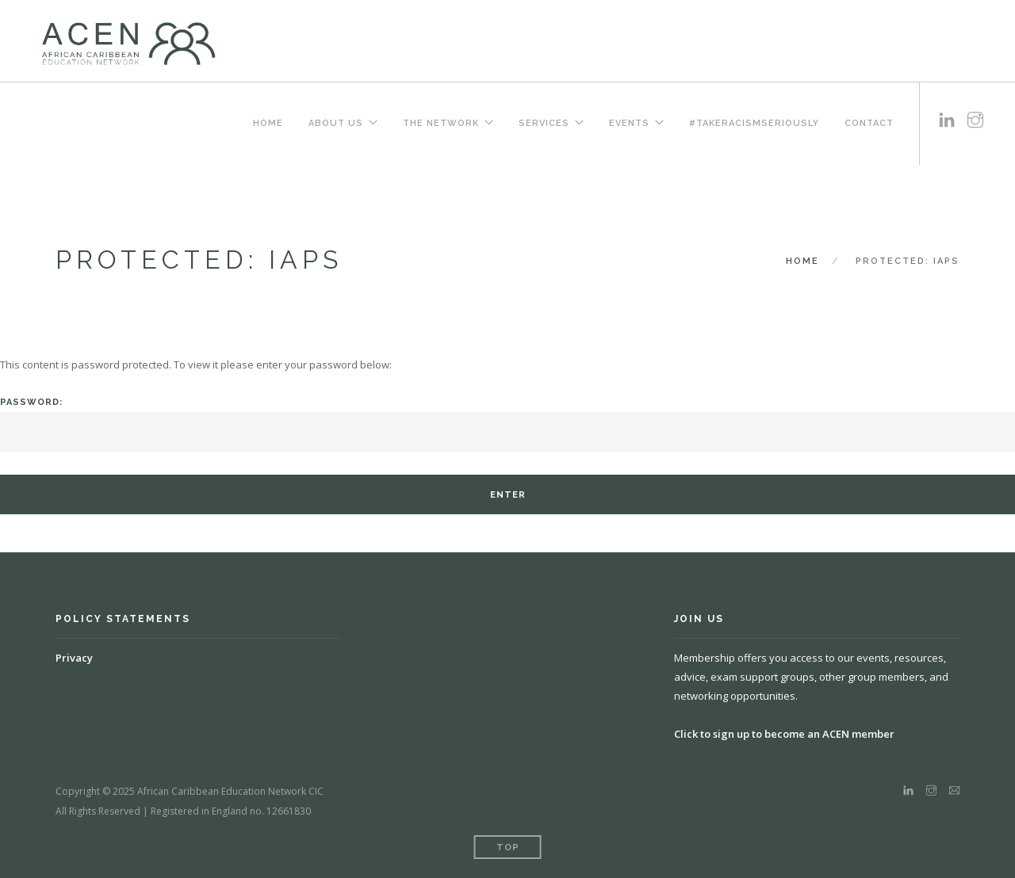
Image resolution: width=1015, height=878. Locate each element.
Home (268, 122)
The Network (441, 122)
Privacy (74, 658)
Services (544, 122)
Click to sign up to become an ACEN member (784, 734)
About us (335, 122)
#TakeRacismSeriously (754, 122)
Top (507, 847)
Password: (507, 424)
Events (629, 122)
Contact (869, 122)
